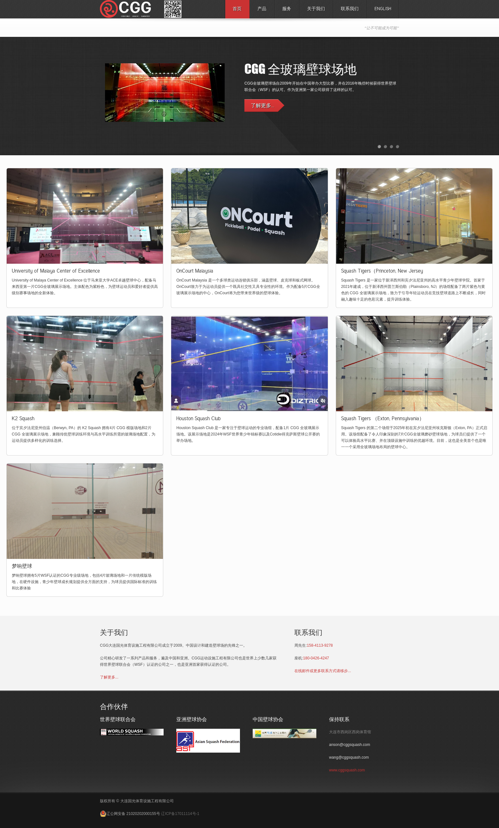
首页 (237, 9)
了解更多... (109, 677)
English (383, 9)
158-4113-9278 (320, 645)
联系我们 (350, 9)
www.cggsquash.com (347, 770)
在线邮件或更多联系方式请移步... (322, 671)
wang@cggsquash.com (349, 757)
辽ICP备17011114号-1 (180, 813)
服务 (285, 11)
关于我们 (316, 9)
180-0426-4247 (316, 658)
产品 (260, 11)
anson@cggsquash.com (349, 744)
